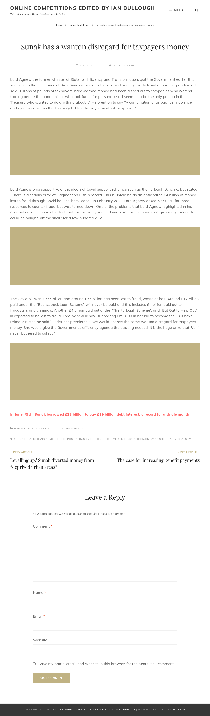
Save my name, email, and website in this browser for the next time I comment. (107, 663)
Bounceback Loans (79, 24)
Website (40, 640)
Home (59, 24)
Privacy (129, 709)
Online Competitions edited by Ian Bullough (82, 8)
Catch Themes (176, 709)
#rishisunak (164, 438)
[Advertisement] (106, 146)
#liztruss (125, 438)
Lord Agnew (55, 428)
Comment (42, 526)
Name (39, 592)
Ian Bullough (123, 65)
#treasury (183, 438)
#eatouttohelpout (60, 438)
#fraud (81, 438)
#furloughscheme (102, 438)
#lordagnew (144, 438)
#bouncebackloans (29, 438)
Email (39, 616)
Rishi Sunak (74, 428)
